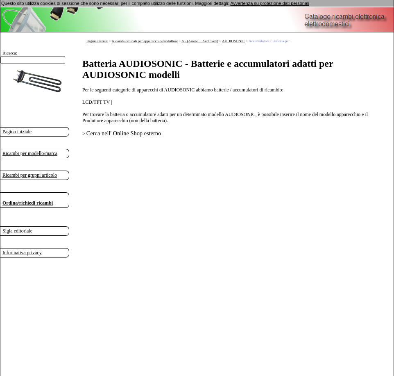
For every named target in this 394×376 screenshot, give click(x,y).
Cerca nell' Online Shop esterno (123, 133)
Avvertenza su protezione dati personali (269, 3)
